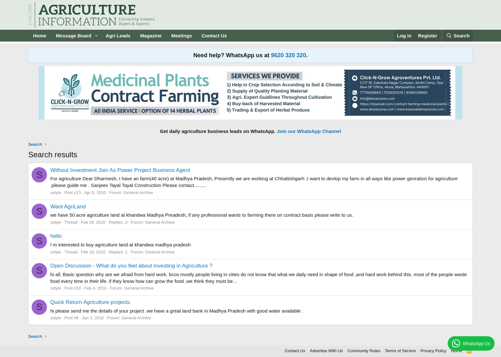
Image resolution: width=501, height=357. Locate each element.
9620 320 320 (288, 55)
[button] (96, 36)
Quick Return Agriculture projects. (90, 302)
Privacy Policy (433, 350)
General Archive (138, 192)
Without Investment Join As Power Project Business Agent (120, 170)
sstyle (55, 192)
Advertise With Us (326, 350)
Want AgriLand (68, 207)
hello (56, 236)
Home (39, 35)
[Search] (458, 36)
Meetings (181, 35)
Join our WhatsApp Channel (309, 131)
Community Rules (364, 350)
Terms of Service (400, 350)
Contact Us (214, 35)
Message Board (73, 35)
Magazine (151, 35)
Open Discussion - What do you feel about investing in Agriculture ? (131, 266)
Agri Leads (118, 35)
